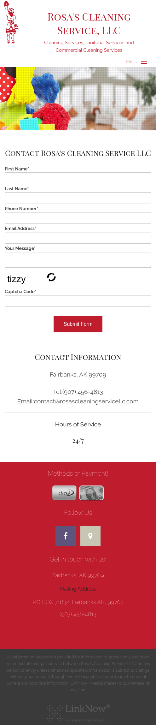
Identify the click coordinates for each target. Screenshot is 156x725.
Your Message (20, 248)
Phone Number (21, 208)
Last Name (17, 188)
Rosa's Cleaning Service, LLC (88, 23)
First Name (17, 168)
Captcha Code (20, 291)
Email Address (20, 228)
